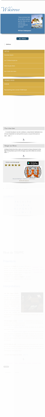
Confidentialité (31, 178)
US (27, 180)
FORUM (6, 84)
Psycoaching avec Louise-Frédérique (15, 90)
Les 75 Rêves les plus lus (10, 60)
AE (20, 180)
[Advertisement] (17, 112)
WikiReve (8, 44)
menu (22, 39)
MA (21, 180)
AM (23, 180)
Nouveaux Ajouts (8, 55)
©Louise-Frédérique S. (18, 178)
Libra (26, 180)
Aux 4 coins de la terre (10, 71)
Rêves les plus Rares (9, 66)
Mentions (25, 178)
